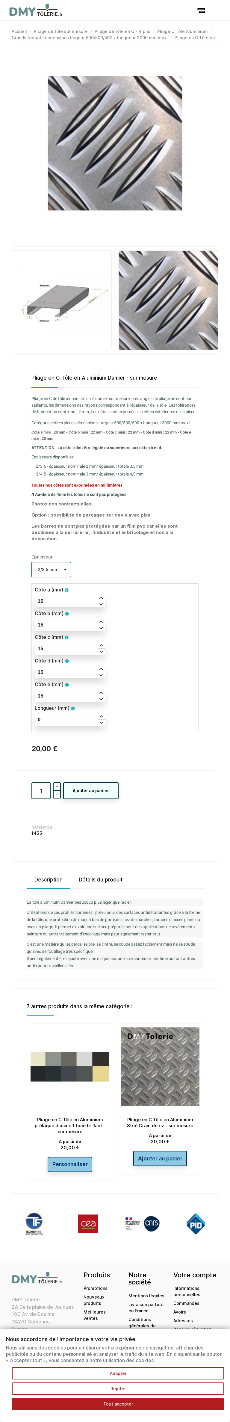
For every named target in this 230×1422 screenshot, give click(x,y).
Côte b (49, 613)
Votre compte (194, 1275)
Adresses (183, 1320)
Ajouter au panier (91, 790)
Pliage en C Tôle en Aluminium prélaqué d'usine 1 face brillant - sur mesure (70, 1125)
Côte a (49, 590)
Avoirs (179, 1312)
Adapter (118, 1373)
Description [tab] (48, 880)
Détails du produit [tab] (100, 880)
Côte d (49, 661)
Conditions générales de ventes (142, 1326)
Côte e (49, 684)
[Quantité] (41, 790)
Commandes (186, 1303)
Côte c (49, 637)
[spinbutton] (70, 601)
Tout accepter (118, 1403)
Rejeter (118, 1388)
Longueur (52, 708)
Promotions (96, 1288)
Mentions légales (146, 1295)
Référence (42, 827)
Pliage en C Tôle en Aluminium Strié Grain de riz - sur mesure (160, 1122)
